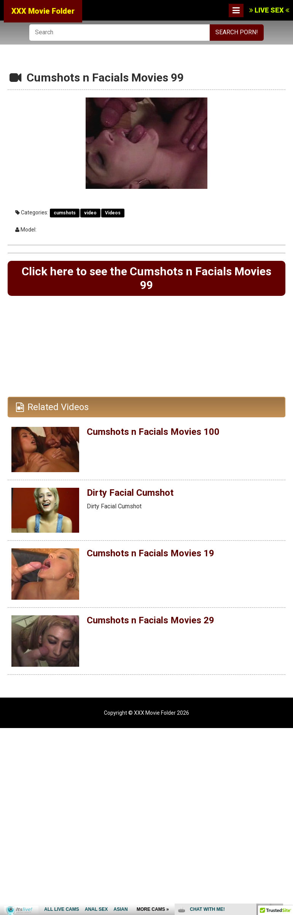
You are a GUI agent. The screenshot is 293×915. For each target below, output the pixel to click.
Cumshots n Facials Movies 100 (153, 431)
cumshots (65, 213)
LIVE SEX (269, 10)
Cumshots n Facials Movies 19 (150, 553)
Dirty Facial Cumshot (130, 492)
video (90, 213)
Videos (113, 213)
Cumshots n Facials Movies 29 (150, 620)
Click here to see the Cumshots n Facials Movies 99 (146, 278)
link (286, 796)
